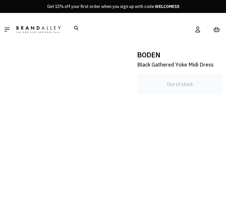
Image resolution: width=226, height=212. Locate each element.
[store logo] (38, 29)
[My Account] (197, 29)
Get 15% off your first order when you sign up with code (113, 6)
